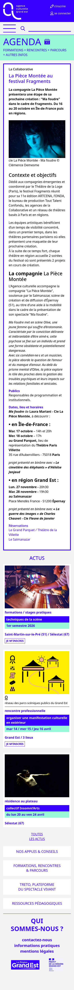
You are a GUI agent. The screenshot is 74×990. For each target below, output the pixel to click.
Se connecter (60, 13)
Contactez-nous (37, 939)
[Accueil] (15, 11)
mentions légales (37, 951)
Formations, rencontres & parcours (37, 868)
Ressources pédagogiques (37, 903)
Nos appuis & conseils (37, 851)
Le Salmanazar (19, 539)
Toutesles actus (37, 836)
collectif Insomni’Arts (23, 808)
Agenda (22, 41)
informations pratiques (37, 945)
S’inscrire (58, 6)
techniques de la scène (24, 619)
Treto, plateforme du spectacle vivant (37, 887)
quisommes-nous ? (37, 925)
